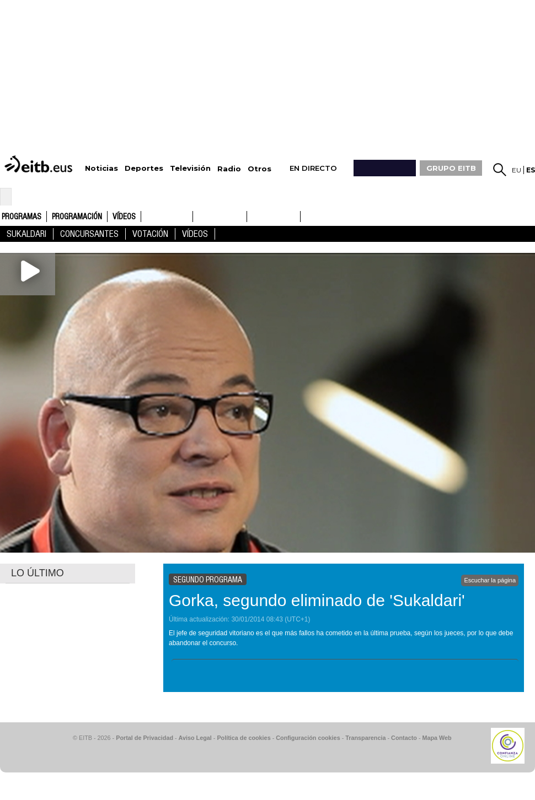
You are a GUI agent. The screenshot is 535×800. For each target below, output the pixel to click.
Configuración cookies (308, 737)
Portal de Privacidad (144, 737)
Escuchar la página (490, 580)
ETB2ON (305, 215)
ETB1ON (252, 215)
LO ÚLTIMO (37, 573)
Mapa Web (436, 737)
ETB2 (220, 216)
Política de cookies (243, 737)
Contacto (404, 737)
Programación (77, 217)
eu (516, 170)
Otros (259, 169)
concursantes (89, 234)
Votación (150, 234)
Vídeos (124, 217)
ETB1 (167, 216)
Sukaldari (26, 234)
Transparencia (365, 737)
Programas (21, 217)
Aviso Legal (195, 737)
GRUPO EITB (451, 168)
